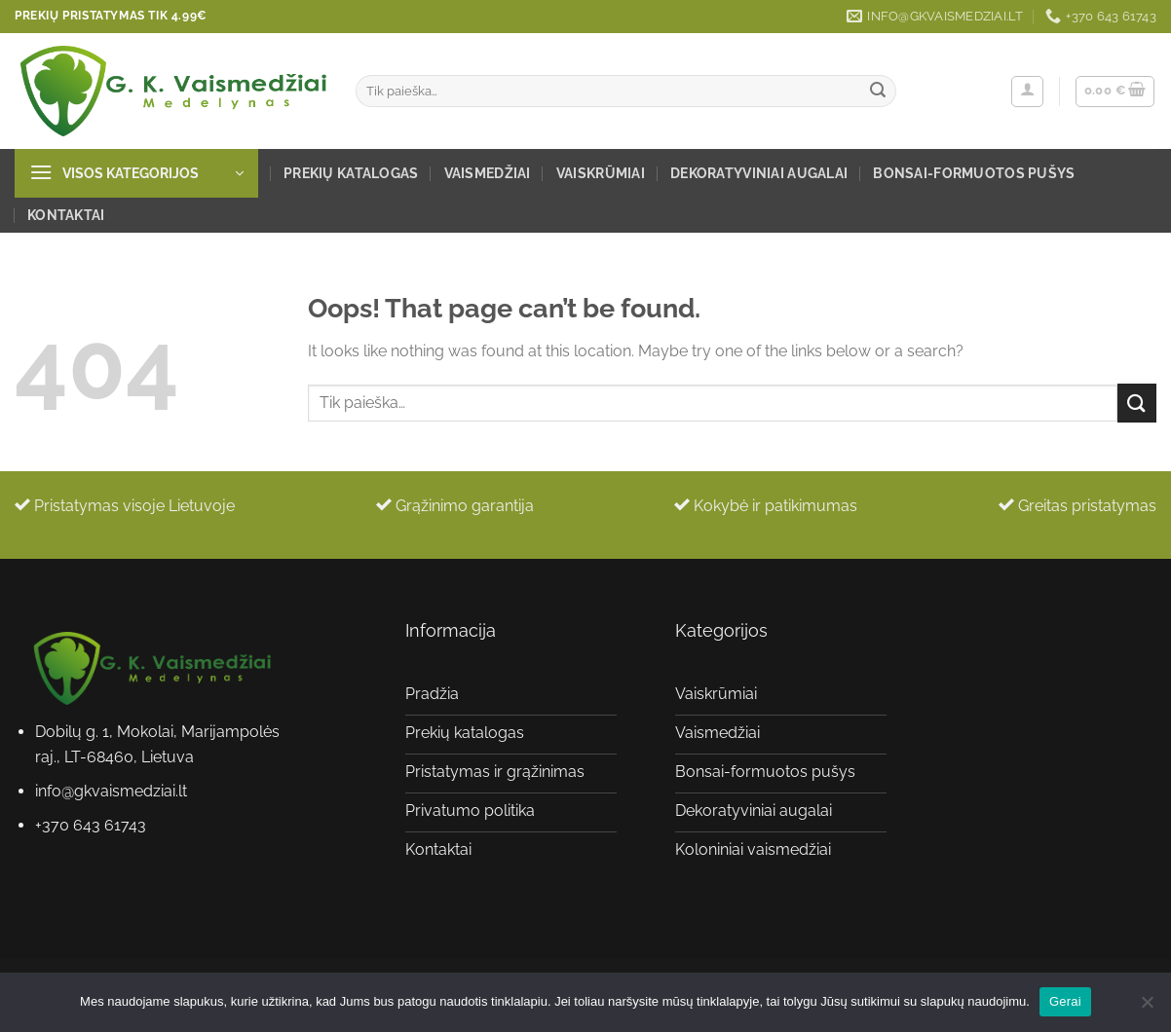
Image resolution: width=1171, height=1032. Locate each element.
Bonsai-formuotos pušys (974, 173)
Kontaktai (66, 214)
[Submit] (877, 91)
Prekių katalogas (351, 173)
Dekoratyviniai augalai (759, 173)
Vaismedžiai (487, 173)
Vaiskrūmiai (600, 173)
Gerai (1065, 1001)
